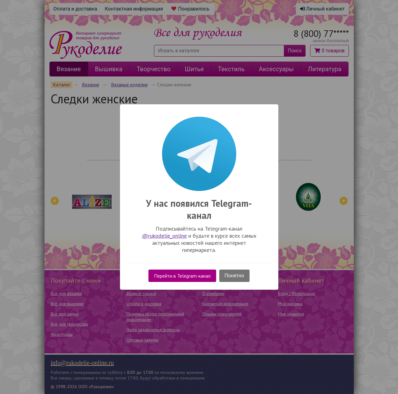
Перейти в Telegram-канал (182, 276)
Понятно (234, 275)
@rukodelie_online (164, 235)
